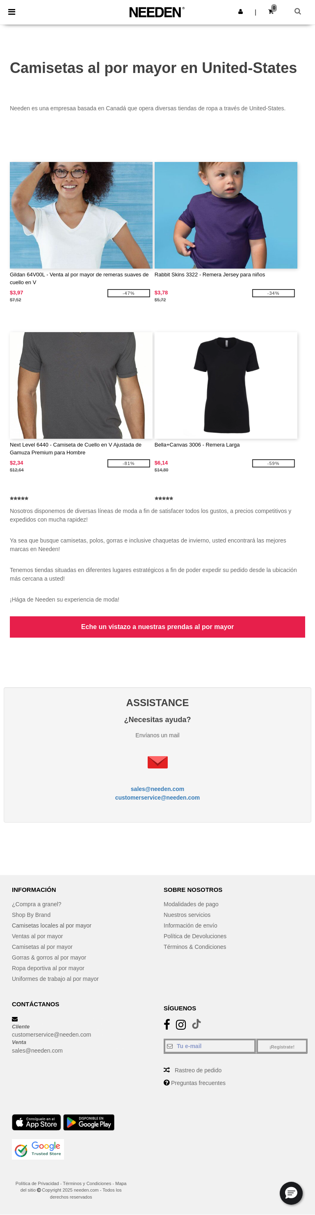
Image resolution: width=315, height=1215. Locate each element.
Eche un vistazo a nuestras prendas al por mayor (157, 626)
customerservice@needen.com (157, 797)
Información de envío (190, 925)
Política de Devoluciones (195, 936)
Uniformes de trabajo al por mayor (55, 979)
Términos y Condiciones (87, 1183)
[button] (240, 11)
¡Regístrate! (281, 1046)
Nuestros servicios (187, 915)
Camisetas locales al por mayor (52, 925)
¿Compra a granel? (37, 904)
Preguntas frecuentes (198, 1083)
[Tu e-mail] (210, 1046)
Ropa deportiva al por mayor (48, 968)
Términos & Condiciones (195, 947)
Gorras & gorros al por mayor (49, 957)
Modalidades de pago (191, 904)
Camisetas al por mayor (42, 947)
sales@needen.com (157, 789)
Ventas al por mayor (37, 936)
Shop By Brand (31, 915)
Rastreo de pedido (198, 1070)
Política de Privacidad (37, 1183)
